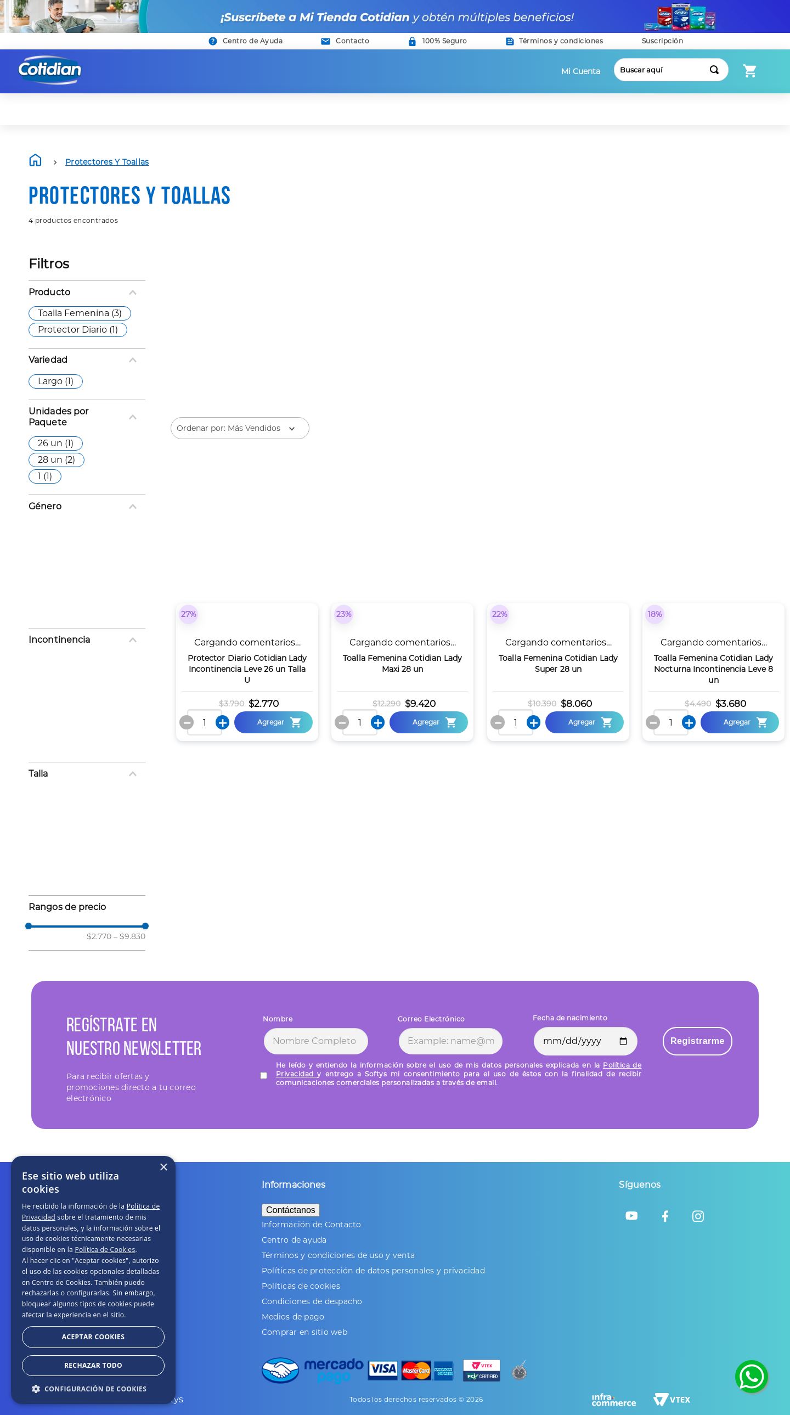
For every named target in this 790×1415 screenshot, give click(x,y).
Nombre (277, 1019)
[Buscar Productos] (716, 70)
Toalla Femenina (80, 313)
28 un (56, 459)
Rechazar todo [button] (93, 1365)
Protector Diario (78, 329)
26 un (56, 443)
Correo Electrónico (431, 1019)
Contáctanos (290, 1210)
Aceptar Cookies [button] (93, 1336)
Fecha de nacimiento (570, 1018)
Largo (56, 381)
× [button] (163, 1168)
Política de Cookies (105, 1249)
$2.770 (99, 936)
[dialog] (93, 1280)
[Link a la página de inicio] (36, 162)
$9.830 (129, 936)
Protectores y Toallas (107, 162)
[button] (345, 41)
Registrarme (697, 1041)
